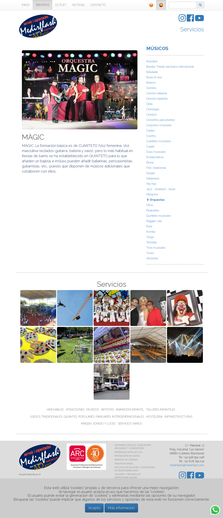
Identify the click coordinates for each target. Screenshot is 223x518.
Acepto (94, 508)
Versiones (152, 258)
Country (151, 135)
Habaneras (152, 178)
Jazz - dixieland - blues (160, 189)
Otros (149, 205)
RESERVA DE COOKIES (126, 459)
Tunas (150, 253)
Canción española (157, 98)
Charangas (152, 109)
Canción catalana (156, 93)
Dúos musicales (156, 151)
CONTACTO (98, 5)
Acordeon (152, 61)
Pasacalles (152, 210)
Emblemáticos (155, 157)
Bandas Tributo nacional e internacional (170, 66)
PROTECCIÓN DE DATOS (127, 456)
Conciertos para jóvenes (160, 119)
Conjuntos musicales (159, 125)
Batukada (152, 72)
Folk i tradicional (156, 167)
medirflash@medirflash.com (187, 465)
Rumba (150, 231)
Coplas (150, 130)
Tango (150, 237)
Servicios (192, 29)
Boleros (151, 82)
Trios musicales (155, 247)
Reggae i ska (154, 221)
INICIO (26, 5)
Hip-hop (151, 183)
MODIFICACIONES (124, 463)
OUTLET (60, 5)
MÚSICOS (157, 48)
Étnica (150, 162)
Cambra (151, 88)
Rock (149, 226)
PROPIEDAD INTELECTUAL (129, 452)
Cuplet (150, 146)
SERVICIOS (42, 5)
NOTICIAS (78, 5)
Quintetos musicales (158, 215)
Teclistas (151, 242)
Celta (149, 103)
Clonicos (151, 114)
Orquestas (155, 199)
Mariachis (152, 194)
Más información (121, 508)
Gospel (150, 173)
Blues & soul (154, 77)
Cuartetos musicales (158, 141)
